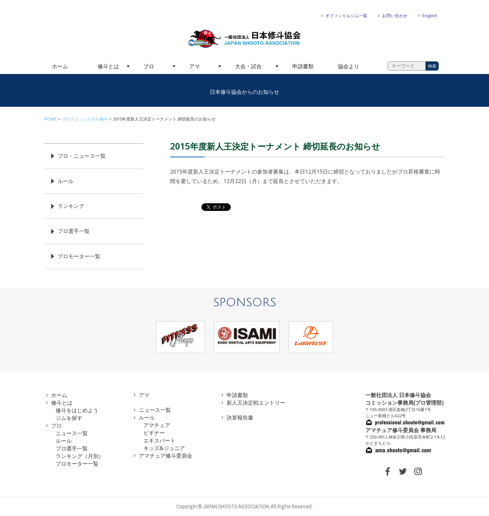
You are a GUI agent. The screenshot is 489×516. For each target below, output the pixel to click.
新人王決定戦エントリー (256, 402)
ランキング (71, 205)
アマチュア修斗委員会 (165, 455)
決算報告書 (240, 417)
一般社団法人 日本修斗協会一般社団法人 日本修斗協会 (244, 39)
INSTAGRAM (418, 471)
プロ (148, 66)
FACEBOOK (387, 471)
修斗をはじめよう (77, 410)
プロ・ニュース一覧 (82, 155)
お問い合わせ (394, 15)
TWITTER (403, 471)
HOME (50, 119)
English (429, 15)
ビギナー (154, 432)
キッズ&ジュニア (164, 448)
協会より (348, 66)
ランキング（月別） (80, 456)
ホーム (60, 66)
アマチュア (156, 425)
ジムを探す (69, 417)
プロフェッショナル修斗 (85, 119)
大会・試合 (248, 66)
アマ (194, 66)
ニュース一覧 (72, 433)
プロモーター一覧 (79, 256)
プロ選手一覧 (74, 231)
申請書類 (303, 66)
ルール (66, 181)
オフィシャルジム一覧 (346, 15)
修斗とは (108, 66)
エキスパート (159, 440)
